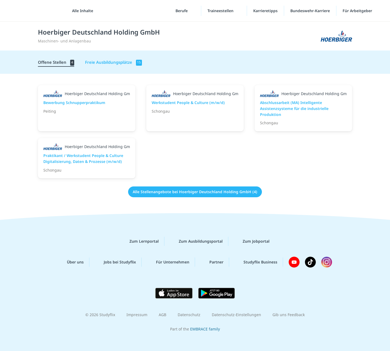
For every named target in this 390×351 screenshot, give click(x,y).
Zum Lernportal (140, 241)
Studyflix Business (256, 262)
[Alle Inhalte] (80, 11)
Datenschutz (189, 314)
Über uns (71, 262)
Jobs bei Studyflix (115, 262)
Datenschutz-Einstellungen (236, 314)
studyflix (36, 10)
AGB (162, 314)
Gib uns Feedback (288, 314)
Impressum (136, 314)
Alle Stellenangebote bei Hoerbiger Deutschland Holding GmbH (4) (195, 191)
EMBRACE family (205, 329)
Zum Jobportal (251, 241)
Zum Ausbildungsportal (196, 241)
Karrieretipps (265, 10)
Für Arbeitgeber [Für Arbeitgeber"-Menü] (358, 10)
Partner (212, 262)
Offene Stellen (56, 62)
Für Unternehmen (168, 262)
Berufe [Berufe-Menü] (182, 10)
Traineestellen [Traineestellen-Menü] (221, 10)
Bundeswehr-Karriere (310, 10)
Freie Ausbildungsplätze (113, 62)
